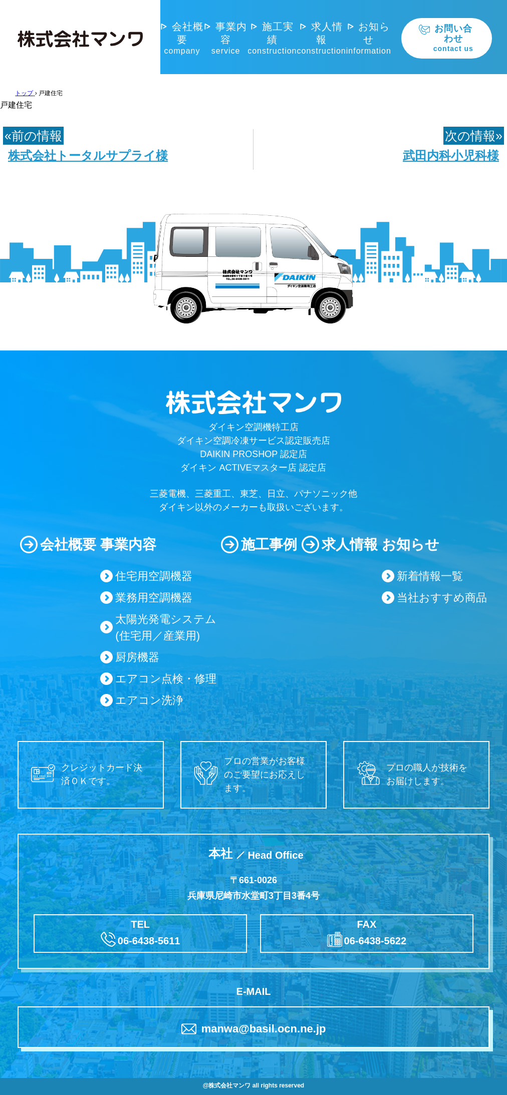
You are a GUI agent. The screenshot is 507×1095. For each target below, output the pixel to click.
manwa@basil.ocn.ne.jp (253, 1028)
